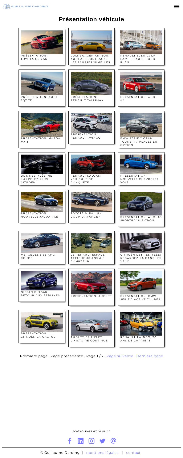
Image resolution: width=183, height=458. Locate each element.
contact (133, 453)
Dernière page (149, 356)
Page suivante (120, 356)
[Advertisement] (91, 394)
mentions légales (102, 453)
